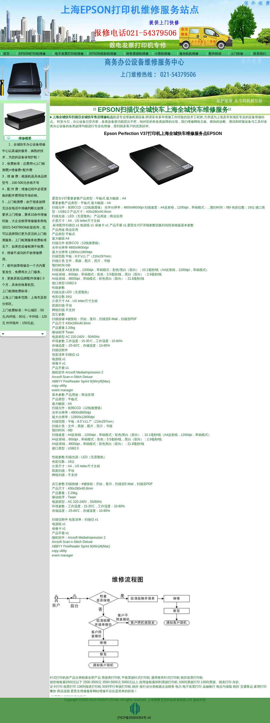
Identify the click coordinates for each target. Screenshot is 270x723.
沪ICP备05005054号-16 (134, 718)
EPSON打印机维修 (32, 54)
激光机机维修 (188, 54)
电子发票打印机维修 (69, 54)
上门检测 (21, 240)
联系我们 (259, 54)
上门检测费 (15, 202)
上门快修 (236, 54)
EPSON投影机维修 (102, 54)
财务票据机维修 (137, 54)
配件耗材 (215, 54)
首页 (6, 54)
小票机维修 (163, 54)
